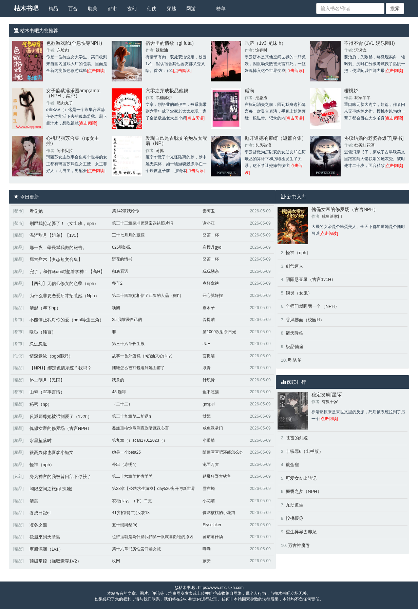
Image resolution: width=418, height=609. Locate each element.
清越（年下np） (45, 307)
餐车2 (117, 283)
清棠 (34, 500)
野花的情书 (122, 259)
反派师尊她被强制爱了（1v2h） (61, 416)
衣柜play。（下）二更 (132, 500)
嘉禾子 (209, 307)
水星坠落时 (41, 440)
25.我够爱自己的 (127, 319)
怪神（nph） (42, 464)
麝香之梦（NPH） (303, 491)
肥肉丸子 (65, 103)
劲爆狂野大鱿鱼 (217, 476)
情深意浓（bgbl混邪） (51, 356)
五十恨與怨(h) (124, 524)
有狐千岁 (330, 401)
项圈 (116, 307)
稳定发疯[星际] (327, 394)
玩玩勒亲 (211, 271)
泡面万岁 (211, 464)
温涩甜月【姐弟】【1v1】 (55, 235)
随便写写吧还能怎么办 (223, 452)
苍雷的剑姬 (297, 437)
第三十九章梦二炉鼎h (131, 416)
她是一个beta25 (126, 452)
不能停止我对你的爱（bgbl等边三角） (67, 319)
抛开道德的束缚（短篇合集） (275, 138)
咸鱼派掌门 (213, 428)
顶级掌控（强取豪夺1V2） (55, 561)
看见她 (36, 211)
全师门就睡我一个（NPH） (312, 306)
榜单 (221, 8)
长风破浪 (263, 145)
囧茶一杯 (211, 235)
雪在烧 (209, 488)
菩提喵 (209, 319)
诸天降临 (294, 333)
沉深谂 (360, 50)
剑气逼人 (294, 266)
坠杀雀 (294, 360)
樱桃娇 (351, 90)
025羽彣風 (121, 247)
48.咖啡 (119, 391)
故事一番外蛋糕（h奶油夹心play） (143, 356)
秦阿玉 (209, 211)
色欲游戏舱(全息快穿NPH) (74, 43)
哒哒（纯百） (43, 332)
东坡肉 (63, 50)
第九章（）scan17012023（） (139, 440)
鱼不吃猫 (211, 391)
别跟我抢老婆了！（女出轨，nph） (64, 223)
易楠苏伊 (164, 97)
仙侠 (151, 8)
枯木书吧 (26, 8)
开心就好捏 (213, 295)
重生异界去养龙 (301, 531)
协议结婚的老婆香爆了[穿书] (374, 138)
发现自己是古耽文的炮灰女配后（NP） (176, 140)
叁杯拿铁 (211, 283)
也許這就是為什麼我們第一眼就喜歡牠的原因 (152, 536)
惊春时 (261, 50)
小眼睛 (209, 440)
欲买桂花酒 (364, 145)
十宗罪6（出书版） (304, 451)
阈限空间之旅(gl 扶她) (51, 488)
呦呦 (207, 549)
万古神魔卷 (299, 545)
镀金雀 (292, 464)
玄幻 (132, 8)
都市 (112, 8)
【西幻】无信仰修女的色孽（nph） (64, 283)
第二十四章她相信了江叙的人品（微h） (148, 295)
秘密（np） (41, 404)
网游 (191, 8)
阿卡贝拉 (65, 150)
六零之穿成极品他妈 (167, 90)
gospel (208, 404)
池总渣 (261, 97)
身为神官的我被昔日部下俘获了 (60, 476)
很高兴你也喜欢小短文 (52, 452)
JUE (206, 343)
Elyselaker (212, 524)
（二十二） (122, 404)
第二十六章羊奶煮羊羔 (132, 476)
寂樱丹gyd (212, 247)
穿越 (171, 8)
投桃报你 (294, 518)
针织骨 (209, 380)
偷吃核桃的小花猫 (219, 512)
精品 (53, 8)
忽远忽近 (38, 343)
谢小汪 (209, 223)
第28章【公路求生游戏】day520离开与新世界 (153, 488)
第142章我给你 (125, 211)
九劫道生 (294, 505)
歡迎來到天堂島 (45, 536)
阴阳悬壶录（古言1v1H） (311, 279)
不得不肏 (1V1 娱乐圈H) (369, 43)
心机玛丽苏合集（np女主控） (72, 140)
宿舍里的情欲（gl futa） (171, 43)
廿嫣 (207, 416)
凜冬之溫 (38, 525)
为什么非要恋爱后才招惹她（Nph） (64, 295)
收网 (116, 560)
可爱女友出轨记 (301, 478)
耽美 (92, 8)
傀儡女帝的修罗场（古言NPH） (61, 428)
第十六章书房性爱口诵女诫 (136, 549)
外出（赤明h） (125, 464)
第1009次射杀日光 (219, 331)
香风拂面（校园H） (305, 319)
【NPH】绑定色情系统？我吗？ (61, 367)
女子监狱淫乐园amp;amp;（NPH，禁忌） (73, 93)
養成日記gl (40, 512)
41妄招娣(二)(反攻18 (131, 512)
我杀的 (118, 380)
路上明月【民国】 (47, 380)
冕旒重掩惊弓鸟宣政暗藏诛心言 (140, 428)
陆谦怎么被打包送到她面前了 (138, 367)
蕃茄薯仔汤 (213, 536)
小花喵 (209, 500)
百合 (73, 8)
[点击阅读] (96, 70)
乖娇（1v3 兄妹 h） (265, 43)
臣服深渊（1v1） (46, 549)
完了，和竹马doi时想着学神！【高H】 (67, 271)
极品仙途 (294, 346)
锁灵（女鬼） (299, 293)
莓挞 (160, 150)
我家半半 (362, 97)
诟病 (249, 90)
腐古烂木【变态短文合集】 (56, 259)
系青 (207, 367)
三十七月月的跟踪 (128, 235)
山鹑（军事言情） (47, 392)
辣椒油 (162, 50)
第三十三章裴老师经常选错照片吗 (142, 223)
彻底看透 (120, 271)
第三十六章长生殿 (128, 343)
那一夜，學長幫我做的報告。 (58, 247)
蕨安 (207, 560)
